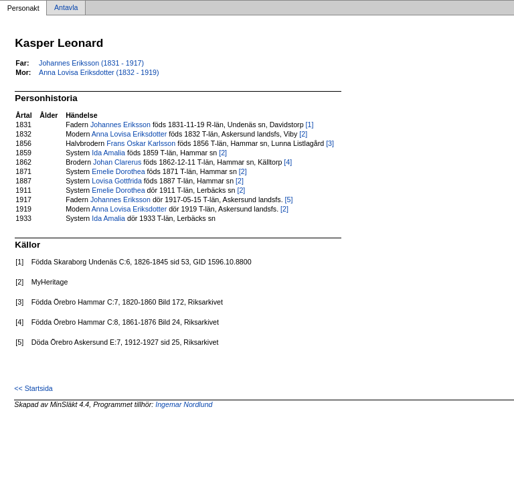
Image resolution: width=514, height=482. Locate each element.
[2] (303, 134)
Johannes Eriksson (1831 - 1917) (91, 63)
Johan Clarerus (117, 162)
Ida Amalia (108, 153)
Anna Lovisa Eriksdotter (129, 134)
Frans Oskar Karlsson (140, 143)
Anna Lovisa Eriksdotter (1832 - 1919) (99, 72)
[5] (289, 199)
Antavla (66, 8)
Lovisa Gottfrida (117, 181)
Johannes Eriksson (120, 124)
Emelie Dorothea (118, 171)
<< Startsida (33, 388)
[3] (330, 143)
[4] (288, 162)
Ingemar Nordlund (183, 404)
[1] (310, 124)
